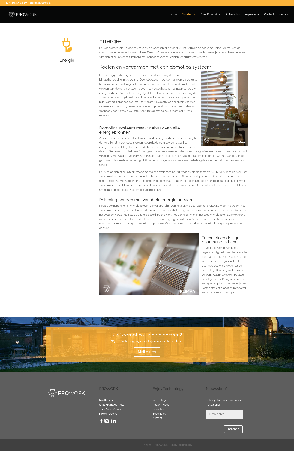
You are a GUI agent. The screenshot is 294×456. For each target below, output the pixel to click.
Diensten (187, 14)
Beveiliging (159, 413)
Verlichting (159, 400)
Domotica (158, 409)
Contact (269, 14)
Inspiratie (250, 14)
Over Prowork (209, 14)
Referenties (233, 14)
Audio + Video (161, 404)
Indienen (233, 429)
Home (173, 14)
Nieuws (283, 14)
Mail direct (147, 352)
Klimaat (157, 417)
